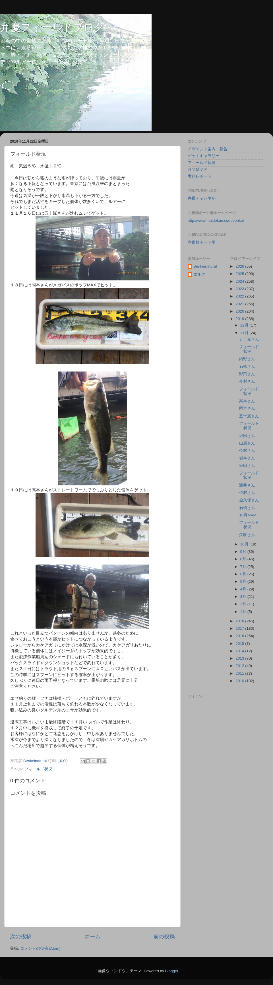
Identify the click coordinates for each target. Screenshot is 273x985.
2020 (240, 311)
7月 (243, 567)
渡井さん (247, 485)
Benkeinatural (205, 266)
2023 (240, 289)
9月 (243, 551)
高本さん (247, 401)
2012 (240, 666)
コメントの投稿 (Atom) (40, 948)
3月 (243, 596)
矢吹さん (247, 535)
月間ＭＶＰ (198, 169)
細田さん (247, 436)
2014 (240, 651)
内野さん (247, 359)
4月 (243, 589)
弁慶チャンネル (202, 198)
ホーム (92, 936)
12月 (245, 325)
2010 (240, 681)
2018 (240, 621)
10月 (245, 544)
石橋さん (247, 366)
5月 (243, 581)
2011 (240, 673)
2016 (240, 636)
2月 (243, 604)
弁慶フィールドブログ (52, 27)
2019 (240, 319)
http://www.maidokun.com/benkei (216, 220)
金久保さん (249, 500)
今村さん (247, 381)
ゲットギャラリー (204, 156)
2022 (240, 296)
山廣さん (247, 443)
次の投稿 (21, 936)
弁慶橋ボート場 (202, 242)
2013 (240, 658)
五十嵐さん (249, 339)
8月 (243, 559)
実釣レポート (200, 176)
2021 (240, 304)
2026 (240, 266)
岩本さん (247, 458)
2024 (240, 281)
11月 (245, 333)
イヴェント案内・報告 (208, 149)
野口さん (247, 374)
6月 (243, 574)
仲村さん (247, 493)
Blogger (171, 971)
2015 (240, 643)
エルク (199, 274)
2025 (240, 274)
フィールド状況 (38, 769)
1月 (243, 612)
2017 (240, 628)
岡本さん (247, 408)
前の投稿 (164, 936)
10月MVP (247, 515)
